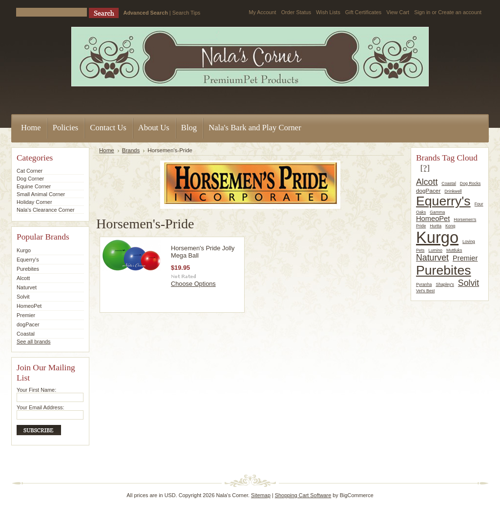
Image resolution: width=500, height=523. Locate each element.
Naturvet (27, 287)
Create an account (459, 12)
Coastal (26, 334)
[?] (425, 168)
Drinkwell (452, 191)
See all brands (34, 341)
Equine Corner (34, 186)
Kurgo (24, 250)
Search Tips (186, 13)
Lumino (435, 250)
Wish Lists (328, 12)
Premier (26, 315)
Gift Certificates (363, 12)
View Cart (397, 12)
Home (106, 150)
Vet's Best (425, 290)
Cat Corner (29, 171)
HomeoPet (29, 306)
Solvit (23, 297)
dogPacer (28, 324)
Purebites (28, 269)
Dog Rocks (470, 183)
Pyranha (424, 284)
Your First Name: (36, 390)
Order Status (296, 12)
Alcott (23, 278)
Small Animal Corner (41, 194)
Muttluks (454, 250)
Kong (450, 225)
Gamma (437, 212)
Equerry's (28, 259)
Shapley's (445, 284)
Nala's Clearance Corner (46, 210)
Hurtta (435, 225)
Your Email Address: (40, 407)
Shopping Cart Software (303, 495)
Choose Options (193, 283)
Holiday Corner (34, 202)
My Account (262, 12)
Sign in (422, 12)
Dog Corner (30, 178)
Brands (131, 150)
